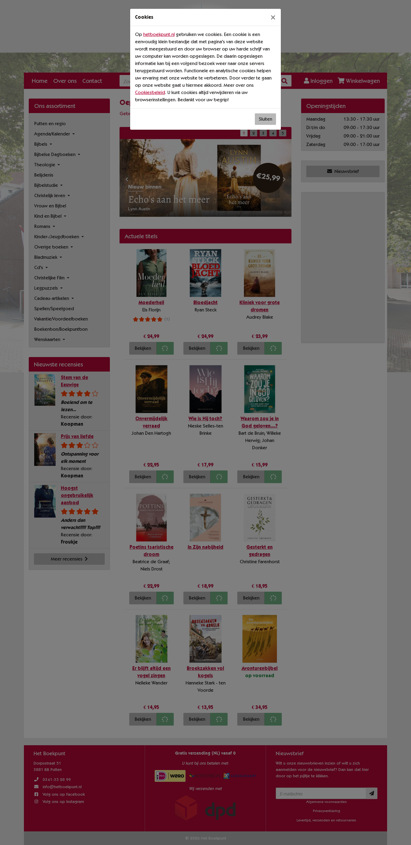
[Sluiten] (273, 17)
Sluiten (265, 119)
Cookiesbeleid (150, 92)
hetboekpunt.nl (159, 34)
